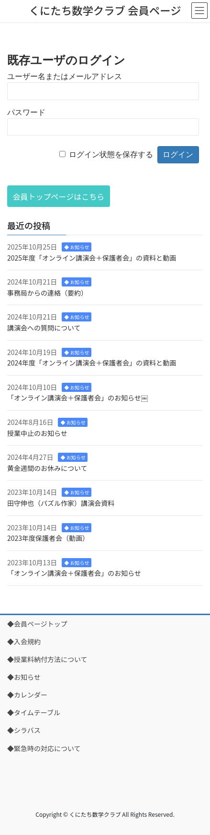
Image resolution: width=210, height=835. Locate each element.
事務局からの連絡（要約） (47, 292)
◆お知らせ (24, 677)
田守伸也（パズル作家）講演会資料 (60, 503)
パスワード (26, 112)
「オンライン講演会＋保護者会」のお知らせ (74, 573)
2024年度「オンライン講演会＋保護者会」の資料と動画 (91, 362)
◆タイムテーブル (33, 712)
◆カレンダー (27, 694)
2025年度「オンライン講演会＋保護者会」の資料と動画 (91, 258)
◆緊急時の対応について (44, 748)
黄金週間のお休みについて (47, 468)
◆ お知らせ (76, 247)
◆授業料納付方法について (47, 659)
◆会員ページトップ (37, 624)
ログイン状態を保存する (111, 154)
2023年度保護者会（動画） (48, 538)
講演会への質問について (44, 327)
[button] (58, 196)
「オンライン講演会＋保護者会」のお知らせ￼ (77, 397)
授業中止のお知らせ (37, 433)
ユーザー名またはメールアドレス (64, 76)
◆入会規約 (24, 641)
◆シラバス (24, 730)
